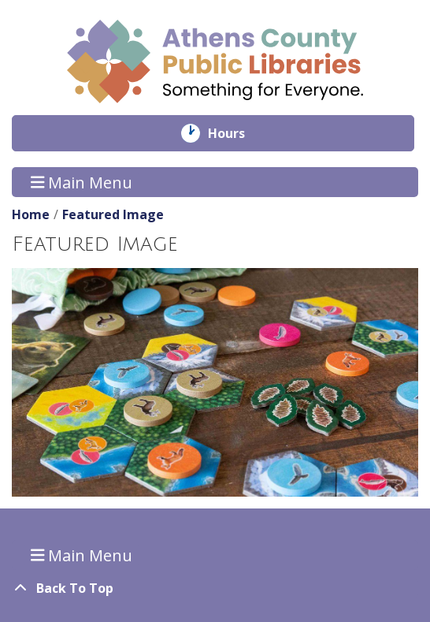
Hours (237, 133)
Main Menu (82, 181)
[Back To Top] (215, 588)
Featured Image (113, 214)
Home (31, 214)
